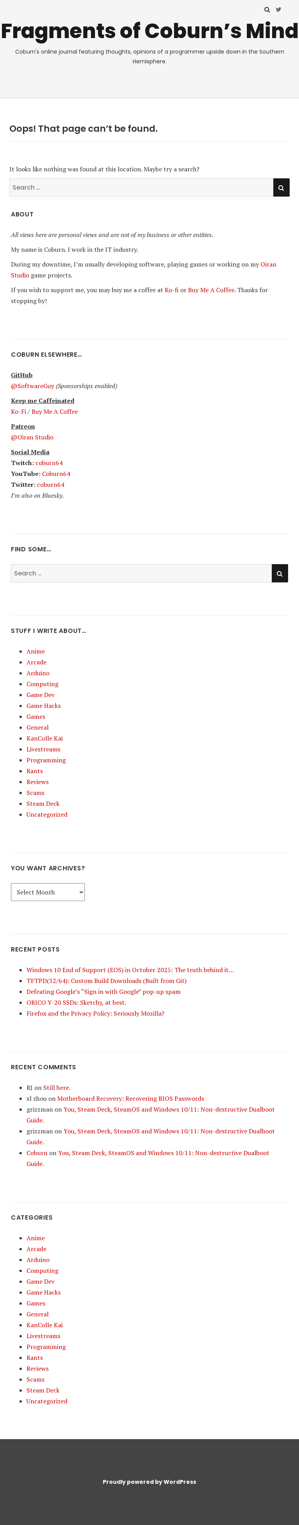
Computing (42, 684)
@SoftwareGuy (32, 386)
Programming (46, 760)
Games (35, 716)
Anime (35, 651)
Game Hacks (43, 705)
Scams (35, 792)
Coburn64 (56, 473)
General (37, 727)
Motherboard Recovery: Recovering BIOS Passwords (130, 1098)
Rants (34, 771)
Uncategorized (46, 814)
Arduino (37, 673)
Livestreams (43, 749)
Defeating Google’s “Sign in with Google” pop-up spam (103, 991)
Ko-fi (172, 290)
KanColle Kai (44, 738)
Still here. (56, 1087)
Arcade (36, 662)
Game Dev (40, 694)
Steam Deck (43, 803)
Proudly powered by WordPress (149, 1482)
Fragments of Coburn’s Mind (150, 31)
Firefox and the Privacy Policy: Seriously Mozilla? (95, 1013)
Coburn (36, 1153)
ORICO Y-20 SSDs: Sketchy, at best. (76, 1002)
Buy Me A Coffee (211, 290)
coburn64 (49, 462)
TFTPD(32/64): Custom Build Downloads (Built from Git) (106, 980)
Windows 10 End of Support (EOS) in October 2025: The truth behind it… (130, 970)
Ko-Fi (18, 411)
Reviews (37, 781)
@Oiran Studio (32, 437)
